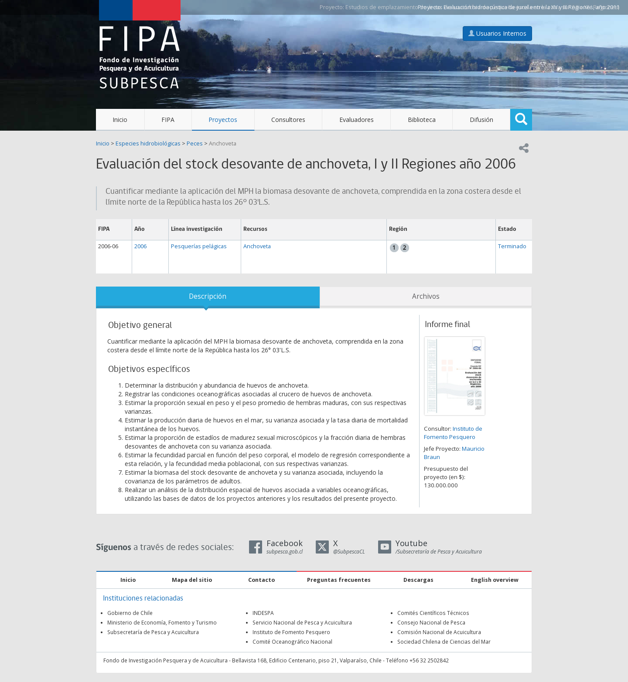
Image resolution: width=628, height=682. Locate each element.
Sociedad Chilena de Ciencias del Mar (444, 641)
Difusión (481, 119)
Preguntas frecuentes (339, 580)
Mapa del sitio (192, 580)
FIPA (167, 119)
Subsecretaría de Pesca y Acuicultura (153, 631)
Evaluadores (356, 119)
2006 (140, 246)
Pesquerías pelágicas (199, 246)
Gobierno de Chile (130, 612)
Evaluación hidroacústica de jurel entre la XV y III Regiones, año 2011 (531, 7)
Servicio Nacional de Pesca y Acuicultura (302, 622)
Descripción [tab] (207, 296)
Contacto (261, 580)
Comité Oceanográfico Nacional (292, 641)
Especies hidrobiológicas (148, 143)
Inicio (120, 119)
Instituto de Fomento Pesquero (453, 433)
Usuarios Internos (497, 33)
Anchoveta (222, 143)
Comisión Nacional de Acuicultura (439, 631)
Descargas (418, 580)
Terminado (512, 246)
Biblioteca (422, 119)
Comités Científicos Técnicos (433, 612)
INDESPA (263, 612)
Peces (195, 143)
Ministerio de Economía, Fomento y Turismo (162, 622)
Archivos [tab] (426, 296)
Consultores (288, 119)
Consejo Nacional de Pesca (431, 622)
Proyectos (222, 119)
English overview (495, 580)
